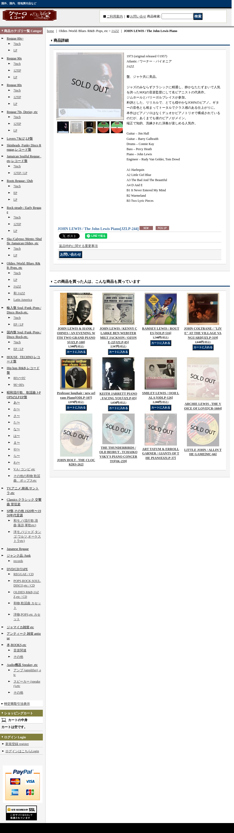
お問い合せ (138, 16)
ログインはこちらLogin (22, 751)
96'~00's (18, 385)
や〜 (16, 449)
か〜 (16, 409)
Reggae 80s (14, 85)
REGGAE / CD (23, 574)
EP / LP (18, 324)
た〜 (16, 422)
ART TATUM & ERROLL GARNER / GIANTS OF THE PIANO (160, 453)
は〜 (16, 436)
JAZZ (17, 286)
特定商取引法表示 (17, 704)
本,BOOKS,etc (16, 645)
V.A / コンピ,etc (24, 469)
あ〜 (16, 402)
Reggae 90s (14, 58)
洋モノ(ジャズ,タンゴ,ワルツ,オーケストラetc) (27, 536)
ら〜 (16, 456)
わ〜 (16, 462)
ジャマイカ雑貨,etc (20, 627)
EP (15, 193)
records (18, 561)
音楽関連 (19, 650)
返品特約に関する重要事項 (78, 246)
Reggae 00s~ (15, 38)
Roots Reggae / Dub (20, 181)
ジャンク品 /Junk (19, 555)
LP (15, 50)
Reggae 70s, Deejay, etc (22, 112)
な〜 (16, 429)
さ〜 (16, 416)
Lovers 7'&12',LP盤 (20, 138)
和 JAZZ (19, 293)
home (50, 31)
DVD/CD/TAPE (17, 569)
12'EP (17, 70)
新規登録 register (17, 744)
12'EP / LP (20, 173)
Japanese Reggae (18, 549)
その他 (18, 657)
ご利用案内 (115, 16)
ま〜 (16, 442)
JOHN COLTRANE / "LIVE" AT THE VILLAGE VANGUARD (203, 333)
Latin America (22, 300)
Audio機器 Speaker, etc (22, 665)
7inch (17, 44)
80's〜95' (19, 378)
